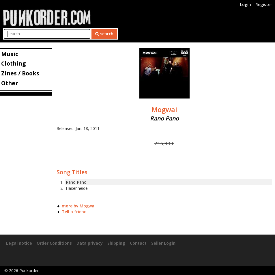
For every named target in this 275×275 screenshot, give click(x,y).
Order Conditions (54, 243)
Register (263, 4)
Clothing (13, 63)
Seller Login (163, 243)
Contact (138, 243)
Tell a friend (74, 211)
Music (9, 54)
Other (9, 83)
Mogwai (164, 109)
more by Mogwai (79, 206)
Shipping (116, 243)
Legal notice (19, 243)
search (104, 33)
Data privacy (89, 243)
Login (245, 4)
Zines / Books (20, 73)
